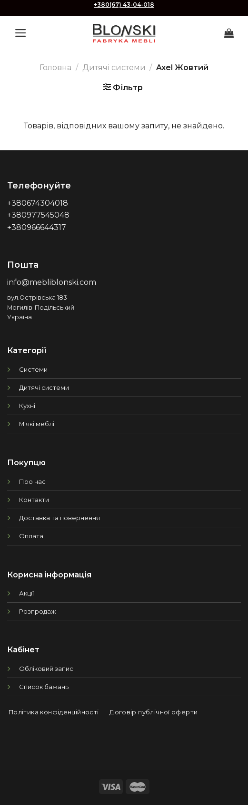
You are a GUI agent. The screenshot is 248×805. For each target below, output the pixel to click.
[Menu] (20, 33)
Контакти (34, 499)
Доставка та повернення (59, 518)
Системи (33, 369)
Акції (26, 593)
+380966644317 (36, 227)
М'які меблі (36, 424)
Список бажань (44, 686)
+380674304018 (37, 203)
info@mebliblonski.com (51, 282)
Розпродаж (37, 611)
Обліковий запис (46, 668)
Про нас (32, 481)
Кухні (27, 405)
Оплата (31, 536)
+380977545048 (38, 215)
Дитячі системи (114, 67)
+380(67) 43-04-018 (124, 4)
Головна (55, 67)
